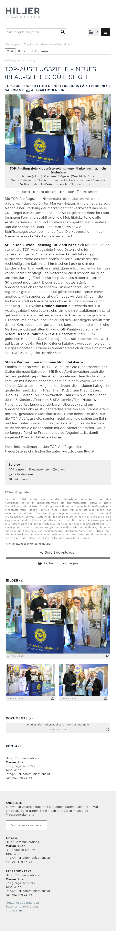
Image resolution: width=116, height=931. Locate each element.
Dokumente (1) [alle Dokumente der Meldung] (19, 718)
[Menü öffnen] (105, 32)
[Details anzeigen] (107, 656)
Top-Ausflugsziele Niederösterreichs (47, 44)
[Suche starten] (62, 31)
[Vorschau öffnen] (58, 129)
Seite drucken (23, 474)
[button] (93, 32)
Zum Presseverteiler (26, 825)
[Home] (30, 13)
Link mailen (21, 479)
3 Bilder (68, 191)
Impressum (14, 910)
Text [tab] (10, 51)
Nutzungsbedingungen (22, 902)
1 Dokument (89, 191)
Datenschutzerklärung (22, 906)
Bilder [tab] (22, 51)
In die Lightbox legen (58, 563)
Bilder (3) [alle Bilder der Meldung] (15, 580)
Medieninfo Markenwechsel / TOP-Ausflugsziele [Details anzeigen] (58, 724)
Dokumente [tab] (39, 51)
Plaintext (19, 469)
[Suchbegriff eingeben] (36, 32)
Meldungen (12, 44)
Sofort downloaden (58, 552)
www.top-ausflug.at (78, 451)
